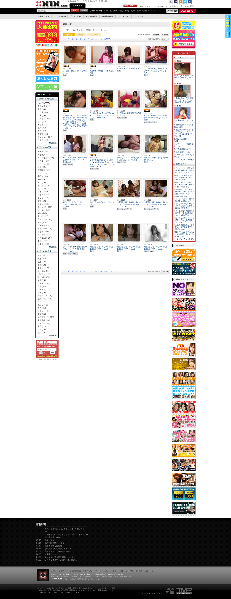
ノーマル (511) (44, 271)
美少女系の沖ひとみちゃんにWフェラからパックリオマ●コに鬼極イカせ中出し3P (184, 133)
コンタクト (176, 2)
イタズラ (140, 11)
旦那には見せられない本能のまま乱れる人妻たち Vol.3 (102, 248)
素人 (111, 11)
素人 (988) (42, 109)
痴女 (155, 122)
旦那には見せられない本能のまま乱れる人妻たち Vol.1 (156, 248)
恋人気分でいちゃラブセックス (58, 549)
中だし (121, 11)
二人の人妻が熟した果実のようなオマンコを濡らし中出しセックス (156, 71)
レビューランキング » (185, 239)
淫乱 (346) (42, 286)
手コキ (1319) (43, 185)
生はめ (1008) (43, 232)
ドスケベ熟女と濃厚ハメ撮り (128, 68)
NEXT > (108, 39)
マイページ (130, 6)
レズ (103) (42, 329)
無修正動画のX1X (52, 4)
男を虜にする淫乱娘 (53, 546)
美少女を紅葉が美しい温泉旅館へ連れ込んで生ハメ (183, 78)
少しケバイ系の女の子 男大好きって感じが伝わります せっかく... (184, 177)
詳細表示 (165, 34)
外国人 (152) (43, 140)
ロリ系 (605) (43, 112)
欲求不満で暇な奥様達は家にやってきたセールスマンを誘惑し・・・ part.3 (129, 204)
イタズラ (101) (44, 283)
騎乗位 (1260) (43, 244)
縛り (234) (42, 182)
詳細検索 (77, 571)
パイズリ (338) (44, 195)
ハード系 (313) (44, 289)
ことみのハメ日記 (183, 152)
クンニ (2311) (43, 173)
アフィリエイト (111, 571)
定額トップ (77, 5)
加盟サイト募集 (126, 571)
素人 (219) (42, 308)
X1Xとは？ (151, 6)
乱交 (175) (42, 326)
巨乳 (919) (42, 128)
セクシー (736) (44, 311)
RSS (180, 2)
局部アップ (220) (45, 296)
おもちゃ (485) (44, 164)
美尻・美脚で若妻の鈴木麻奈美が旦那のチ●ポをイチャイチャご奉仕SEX (75, 160)
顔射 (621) (42, 167)
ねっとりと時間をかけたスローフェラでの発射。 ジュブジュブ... (184, 220)
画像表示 (156, 34)
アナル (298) (43, 152)
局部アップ (148, 11)
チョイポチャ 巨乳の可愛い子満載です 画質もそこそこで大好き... (184, 170)
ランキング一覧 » (187, 160)
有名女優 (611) (44, 106)
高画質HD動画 (107, 16)
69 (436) (41, 179)
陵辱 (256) (42, 280)
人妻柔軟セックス (52, 554)
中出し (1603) (43, 268)
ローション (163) (45, 207)
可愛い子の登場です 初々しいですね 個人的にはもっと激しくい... (184, 199)
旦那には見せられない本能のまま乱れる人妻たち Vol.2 (129, 248)
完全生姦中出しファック (183, 120)
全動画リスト (175, 6)
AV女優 (124, 117)
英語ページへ (171, 2)
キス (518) (42, 222)
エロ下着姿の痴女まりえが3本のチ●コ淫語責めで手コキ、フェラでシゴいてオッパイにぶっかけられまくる (102, 163)
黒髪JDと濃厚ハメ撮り (54, 543)
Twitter (185, 2)
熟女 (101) (42, 333)
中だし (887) (43, 241)
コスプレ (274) (44, 302)
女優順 (80, 35)
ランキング (123, 16)
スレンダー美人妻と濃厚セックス (59, 557)
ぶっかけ (156, 11)
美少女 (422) (43, 134)
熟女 (64, 75)
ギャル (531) (43, 125)
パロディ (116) (44, 274)
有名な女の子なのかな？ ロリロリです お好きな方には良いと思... (185, 206)
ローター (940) (44, 210)
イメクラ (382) (44, 256)
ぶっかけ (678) (44, 277)
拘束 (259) (42, 259)
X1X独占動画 (91, 16)
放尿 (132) (42, 201)
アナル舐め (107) (45, 238)
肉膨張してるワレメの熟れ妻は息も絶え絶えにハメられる (129, 159)
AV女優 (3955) (44, 103)
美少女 (133, 11)
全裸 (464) (42, 314)
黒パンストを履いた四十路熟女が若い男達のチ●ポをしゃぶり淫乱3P (156, 117)
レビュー (139, 16)
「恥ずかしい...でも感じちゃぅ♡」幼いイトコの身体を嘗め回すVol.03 (183, 100)
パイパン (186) (44, 323)
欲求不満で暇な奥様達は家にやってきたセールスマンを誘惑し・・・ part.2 (156, 204)
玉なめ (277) (43, 216)
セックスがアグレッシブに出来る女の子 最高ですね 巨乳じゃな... (184, 184)
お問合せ (99, 571)
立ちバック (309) (45, 219)
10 (100, 39)
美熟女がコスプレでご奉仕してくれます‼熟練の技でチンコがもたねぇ (75, 204)
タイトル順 (93, 35)
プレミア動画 (75, 16)
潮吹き (127, 11)
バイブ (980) (43, 192)
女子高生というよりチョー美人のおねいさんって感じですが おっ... (184, 192)
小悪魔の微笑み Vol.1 (184, 149)
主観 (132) (42, 265)
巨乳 (115, 11)
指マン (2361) (43, 204)
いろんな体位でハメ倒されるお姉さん (61, 560)
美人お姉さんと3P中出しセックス (59, 551)
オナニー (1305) (44, 161)
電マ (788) (42, 189)
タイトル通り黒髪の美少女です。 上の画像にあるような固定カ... (184, 213)
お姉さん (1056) (44, 118)
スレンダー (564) (45, 137)
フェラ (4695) (43, 198)
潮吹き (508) (43, 176)
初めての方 (162, 6)
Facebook (190, 2)
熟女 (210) (42, 121)
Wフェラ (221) (44, 235)
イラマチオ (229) (45, 229)
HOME (141, 6)
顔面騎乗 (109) (44, 170)
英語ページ (148, 571)
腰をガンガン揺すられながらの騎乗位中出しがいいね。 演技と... (184, 234)
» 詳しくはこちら (72, 592)
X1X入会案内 (47, 33)
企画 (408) (42, 292)
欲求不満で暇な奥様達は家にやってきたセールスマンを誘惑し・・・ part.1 (75, 249)
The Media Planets (179, 591)
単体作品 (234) (44, 320)
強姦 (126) (42, 262)
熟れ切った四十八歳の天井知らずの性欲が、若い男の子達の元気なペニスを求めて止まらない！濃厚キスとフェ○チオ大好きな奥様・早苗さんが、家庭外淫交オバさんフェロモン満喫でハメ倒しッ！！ (75, 121)
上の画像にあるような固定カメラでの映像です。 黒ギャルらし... (184, 227)
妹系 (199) (42, 115)
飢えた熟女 (49, 540)
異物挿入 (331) (44, 155)
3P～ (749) (42, 213)
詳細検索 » (53, 143)
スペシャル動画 (59, 16)
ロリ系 (106, 11)
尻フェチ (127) (44, 305)
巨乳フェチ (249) (45, 299)
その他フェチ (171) (46, 317)
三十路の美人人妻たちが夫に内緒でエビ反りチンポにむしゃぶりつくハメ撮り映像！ (102, 115)
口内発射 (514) (44, 225)
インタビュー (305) (46, 158)
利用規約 (138, 571)
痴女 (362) (42, 131)
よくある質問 (188, 6)
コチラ (53, 359)
